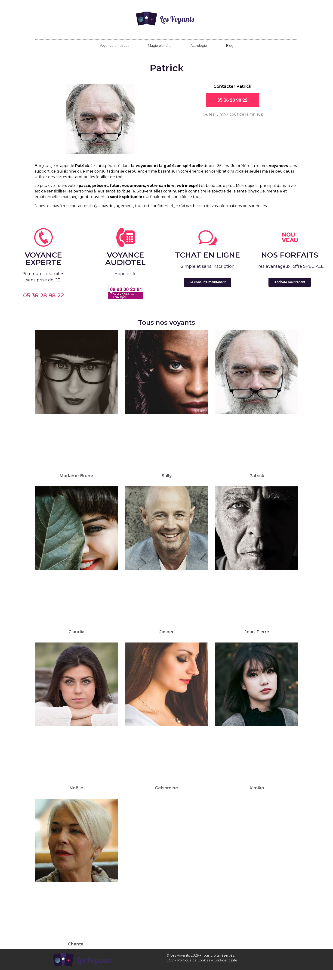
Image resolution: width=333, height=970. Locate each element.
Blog (230, 46)
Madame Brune (76, 475)
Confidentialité (225, 960)
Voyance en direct (114, 46)
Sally (167, 475)
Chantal (76, 944)
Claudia (76, 631)
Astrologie (199, 46)
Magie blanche (160, 46)
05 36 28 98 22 (43, 295)
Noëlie (76, 787)
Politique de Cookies (193, 960)
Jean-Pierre (256, 631)
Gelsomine (166, 787)
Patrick (256, 475)
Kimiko (257, 787)
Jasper (166, 631)
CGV (170, 960)
